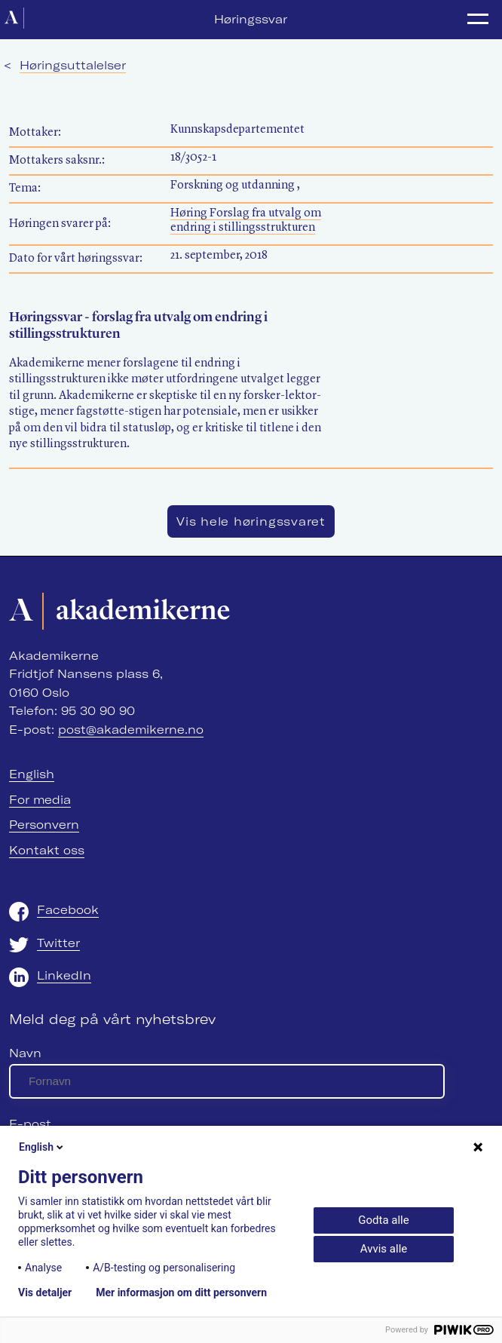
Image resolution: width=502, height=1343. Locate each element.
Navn (25, 1053)
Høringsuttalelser (73, 65)
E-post (30, 1124)
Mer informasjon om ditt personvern (181, 1292)
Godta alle (383, 1220)
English (31, 774)
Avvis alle (383, 1249)
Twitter (58, 943)
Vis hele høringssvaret (251, 521)
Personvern (44, 824)
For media (40, 800)
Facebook (68, 910)
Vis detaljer (45, 1292)
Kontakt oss (46, 850)
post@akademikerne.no (131, 729)
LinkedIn (64, 975)
